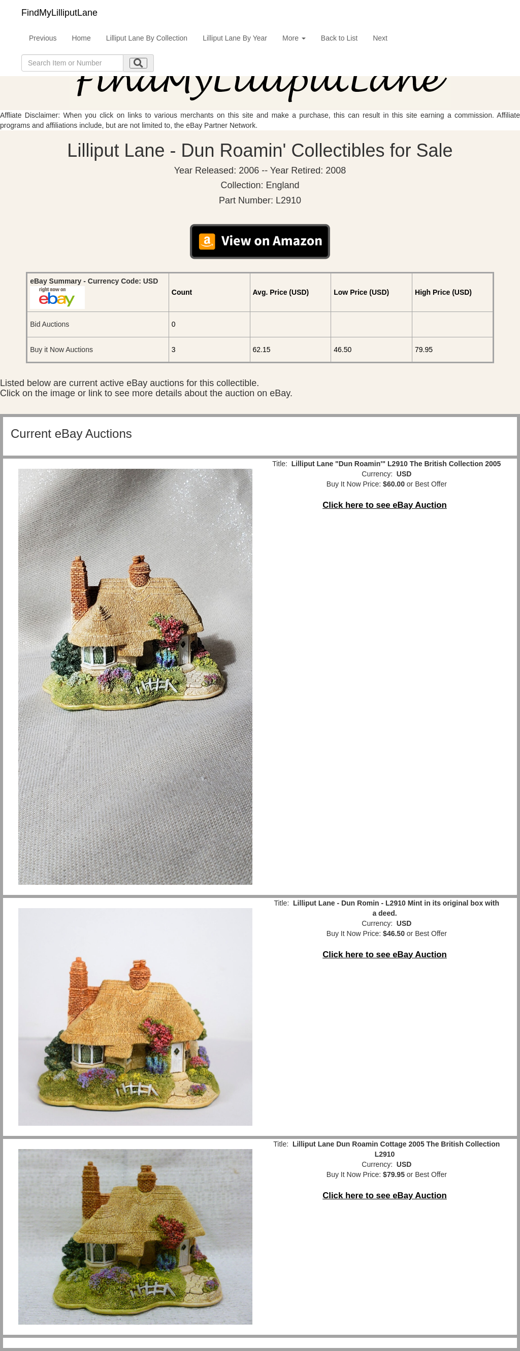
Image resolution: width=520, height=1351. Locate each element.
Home (81, 38)
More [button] (294, 38)
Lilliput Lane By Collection (146, 38)
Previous (42, 38)
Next (380, 38)
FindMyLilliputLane (59, 13)
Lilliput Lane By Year (235, 38)
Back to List (339, 38)
